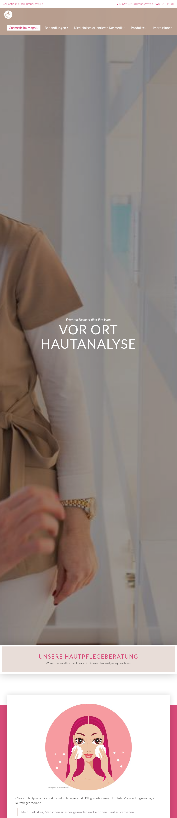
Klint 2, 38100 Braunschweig (136, 4)
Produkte (138, 28)
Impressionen (163, 28)
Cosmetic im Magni (23, 28)
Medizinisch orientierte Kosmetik (98, 28)
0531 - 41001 (166, 4)
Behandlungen (55, 28)
